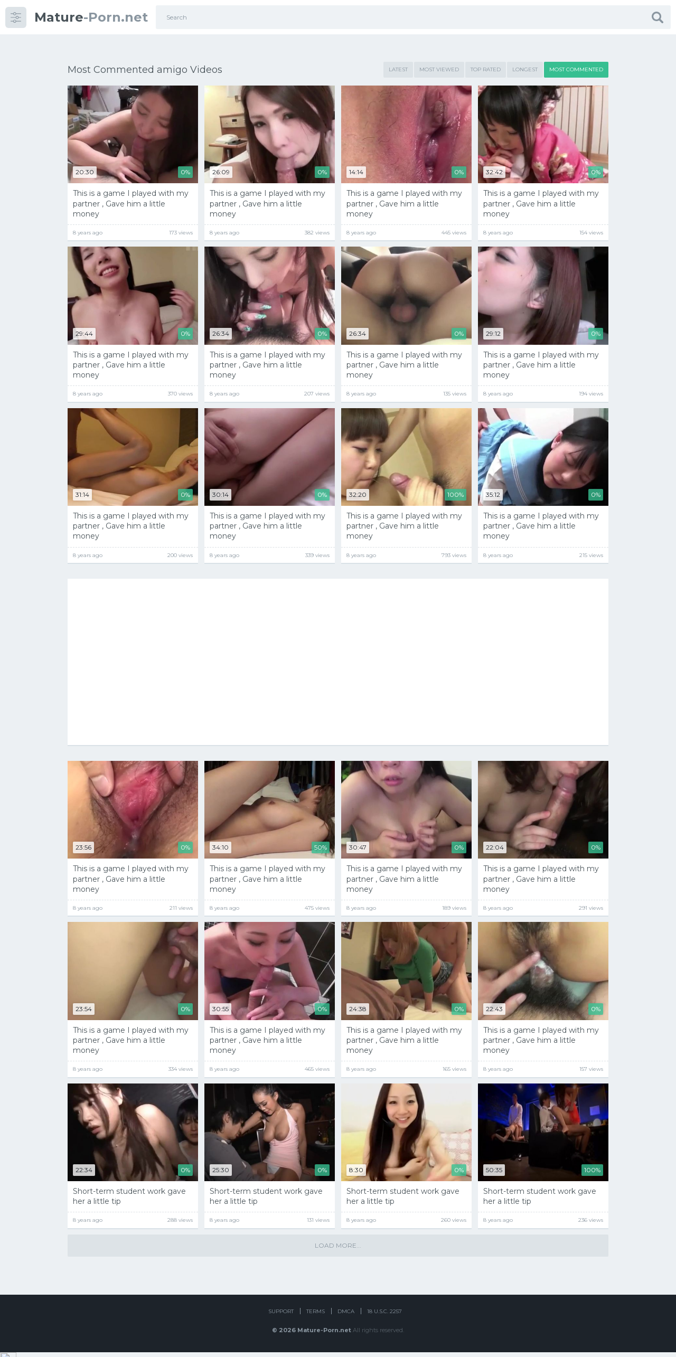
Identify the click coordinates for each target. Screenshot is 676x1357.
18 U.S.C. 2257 (384, 1316)
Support (281, 1316)
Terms (315, 1316)
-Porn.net (91, 17)
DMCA (345, 1316)
